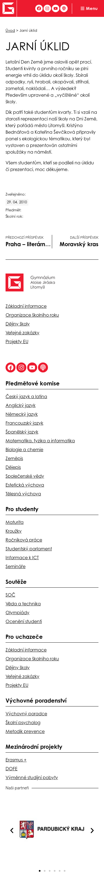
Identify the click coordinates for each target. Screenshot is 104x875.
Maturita (15, 522)
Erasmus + (16, 760)
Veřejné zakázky (22, 332)
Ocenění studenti (24, 621)
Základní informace (26, 306)
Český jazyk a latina (26, 396)
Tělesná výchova (23, 493)
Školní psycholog (23, 722)
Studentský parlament (29, 548)
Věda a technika (23, 603)
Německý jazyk (22, 414)
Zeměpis (14, 458)
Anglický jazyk (20, 405)
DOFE (11, 768)
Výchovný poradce (26, 713)
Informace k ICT (22, 557)
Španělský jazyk (22, 432)
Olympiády (17, 612)
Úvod (10, 30)
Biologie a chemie (24, 449)
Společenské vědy (25, 476)
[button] (11, 830)
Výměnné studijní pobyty (32, 777)
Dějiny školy (18, 324)
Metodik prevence (25, 731)
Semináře (16, 566)
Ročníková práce (24, 540)
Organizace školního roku (32, 315)
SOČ (10, 595)
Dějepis (13, 467)
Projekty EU (17, 341)
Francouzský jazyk (24, 423)
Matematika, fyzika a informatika (40, 440)
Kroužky (14, 531)
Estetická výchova (25, 485)
